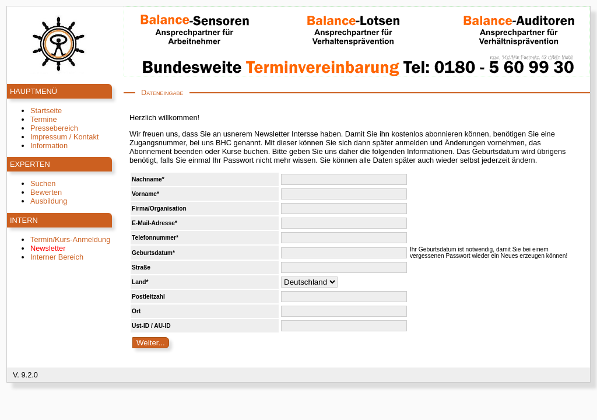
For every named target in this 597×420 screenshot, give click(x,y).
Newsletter (47, 248)
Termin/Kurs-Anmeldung (70, 239)
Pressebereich (54, 128)
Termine (43, 119)
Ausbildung (48, 201)
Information (49, 145)
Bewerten (46, 192)
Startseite (46, 110)
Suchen (42, 183)
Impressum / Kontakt (64, 136)
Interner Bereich (56, 257)
